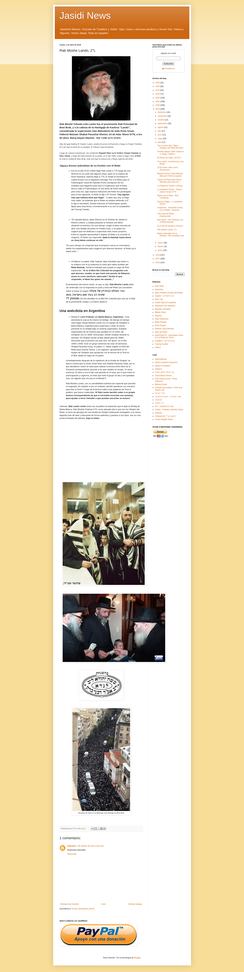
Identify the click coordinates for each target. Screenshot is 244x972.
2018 (157, 255)
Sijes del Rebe (161, 332)
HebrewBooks (161, 359)
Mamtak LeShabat (162, 309)
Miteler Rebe (160, 312)
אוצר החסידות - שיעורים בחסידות (168, 396)
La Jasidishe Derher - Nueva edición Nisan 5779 (169, 190)
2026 (157, 83)
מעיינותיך (158, 400)
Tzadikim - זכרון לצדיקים (165, 341)
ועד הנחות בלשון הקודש (164, 372)
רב (95, 294)
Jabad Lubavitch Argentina (166, 362)
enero (160, 250)
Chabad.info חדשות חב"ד (165, 416)
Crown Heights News (164, 419)
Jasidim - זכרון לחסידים (164, 296)
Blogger (137, 958)
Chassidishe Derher (163, 375)
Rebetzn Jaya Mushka (164, 329)
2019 (157, 109)
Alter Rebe (159, 286)
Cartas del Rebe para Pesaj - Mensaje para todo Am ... (169, 181)
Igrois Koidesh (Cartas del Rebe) (169, 293)
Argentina (159, 289)
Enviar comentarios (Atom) (83, 909)
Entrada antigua (135, 904)
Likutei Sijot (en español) (165, 302)
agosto (161, 127)
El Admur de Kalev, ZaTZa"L (169, 158)
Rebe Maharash (162, 319)
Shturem (158, 413)
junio (160, 135)
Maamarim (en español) (165, 306)
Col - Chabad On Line (164, 406)
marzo (161, 243)
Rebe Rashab (161, 322)
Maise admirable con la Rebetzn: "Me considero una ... (170, 235)
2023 (157, 94)
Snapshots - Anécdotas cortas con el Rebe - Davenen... (170, 208)
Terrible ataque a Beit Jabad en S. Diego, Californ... (170, 152)
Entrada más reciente (69, 904)
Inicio (103, 904)
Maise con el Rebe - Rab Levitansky (167, 196)
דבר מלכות (159, 403)
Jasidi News (85, 15)
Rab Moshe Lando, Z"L (167, 229)
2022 (157, 98)
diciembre (162, 112)
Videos (158, 347)
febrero (161, 246)
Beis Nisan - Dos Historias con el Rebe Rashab (170, 221)
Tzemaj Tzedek (161, 344)
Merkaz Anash (161, 384)
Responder (72, 854)
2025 (157, 86)
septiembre (163, 123)
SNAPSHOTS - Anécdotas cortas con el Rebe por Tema (169, 336)
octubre (161, 120)
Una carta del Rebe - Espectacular (166, 215)
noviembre (162, 116)
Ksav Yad (159, 299)
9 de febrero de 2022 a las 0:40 (90, 846)
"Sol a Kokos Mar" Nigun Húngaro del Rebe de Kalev (170, 146)
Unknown (71, 846)
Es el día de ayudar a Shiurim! (170, 226)
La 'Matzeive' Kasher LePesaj (169, 186)
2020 (157, 105)
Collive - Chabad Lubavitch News (169, 409)
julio (160, 131)
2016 (157, 262)
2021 (157, 101)
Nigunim (158, 316)
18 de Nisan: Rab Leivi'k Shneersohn (167, 168)
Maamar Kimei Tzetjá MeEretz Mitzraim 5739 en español (170, 174)
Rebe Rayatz (160, 325)
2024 (157, 90)
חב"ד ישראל (160, 393)
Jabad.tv (158, 369)
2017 (157, 259)
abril (160, 142)
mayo (160, 138)
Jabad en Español (162, 366)
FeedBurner (170, 68)
